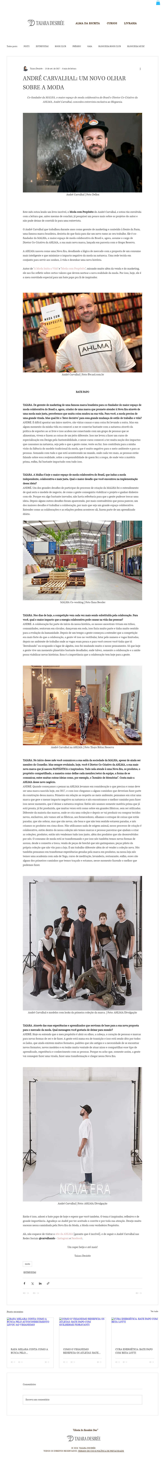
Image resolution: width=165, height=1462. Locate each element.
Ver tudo (154, 1311)
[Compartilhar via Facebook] (24, 1283)
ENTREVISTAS (42, 46)
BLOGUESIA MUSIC (136, 46)
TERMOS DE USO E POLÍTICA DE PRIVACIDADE (101, 1451)
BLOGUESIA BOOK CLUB (109, 46)
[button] (158, 2)
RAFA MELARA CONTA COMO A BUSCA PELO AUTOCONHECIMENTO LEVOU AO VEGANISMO (29, 1351)
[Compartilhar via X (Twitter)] (32, 1283)
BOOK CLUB (60, 46)
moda (27, 1264)
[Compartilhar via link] (48, 1283)
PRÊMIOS (77, 46)
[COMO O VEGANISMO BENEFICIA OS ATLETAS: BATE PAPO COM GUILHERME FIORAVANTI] (82, 1331)
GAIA (89, 46)
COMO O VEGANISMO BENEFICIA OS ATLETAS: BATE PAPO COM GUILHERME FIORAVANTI (80, 1351)
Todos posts (12, 46)
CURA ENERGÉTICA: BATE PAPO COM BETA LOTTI (134, 1351)
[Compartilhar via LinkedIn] (40, 1283)
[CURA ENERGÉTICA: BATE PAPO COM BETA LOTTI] (135, 1331)
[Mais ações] (140, 69)
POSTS (26, 46)
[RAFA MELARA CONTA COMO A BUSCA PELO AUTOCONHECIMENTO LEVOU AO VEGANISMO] (30, 1331)
